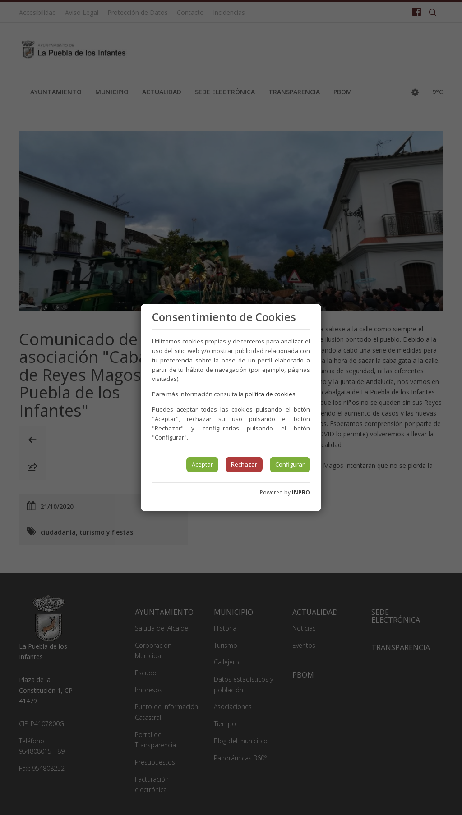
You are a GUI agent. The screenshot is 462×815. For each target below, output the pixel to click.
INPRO (301, 492)
